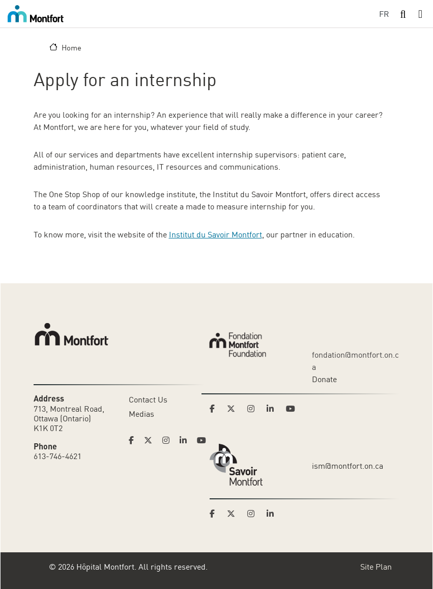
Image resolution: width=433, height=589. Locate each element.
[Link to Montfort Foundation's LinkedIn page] (273, 409)
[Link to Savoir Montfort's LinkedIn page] (273, 513)
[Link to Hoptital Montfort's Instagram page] (169, 440)
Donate (324, 379)
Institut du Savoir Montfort (215, 234)
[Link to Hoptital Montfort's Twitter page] (151, 440)
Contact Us (148, 399)
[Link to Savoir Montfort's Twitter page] (234, 513)
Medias (141, 414)
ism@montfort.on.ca (347, 466)
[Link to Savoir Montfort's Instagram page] (254, 513)
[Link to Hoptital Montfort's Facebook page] (134, 440)
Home (71, 47)
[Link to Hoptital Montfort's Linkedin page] (186, 440)
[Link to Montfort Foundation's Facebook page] (215, 409)
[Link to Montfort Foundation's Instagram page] (254, 409)
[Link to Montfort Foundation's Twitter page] (234, 409)
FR (384, 14)
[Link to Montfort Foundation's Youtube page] (291, 409)
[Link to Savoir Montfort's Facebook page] (215, 513)
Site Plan (376, 566)
